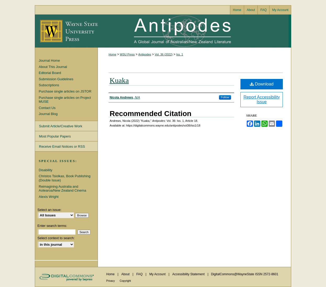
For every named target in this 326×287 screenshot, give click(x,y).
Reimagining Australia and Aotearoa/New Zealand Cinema (62, 189)
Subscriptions (49, 85)
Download (262, 84)
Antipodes (193, 31)
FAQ (139, 274)
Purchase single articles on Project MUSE (65, 100)
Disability (45, 170)
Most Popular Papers (55, 136)
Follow (225, 97)
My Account (157, 274)
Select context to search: (56, 238)
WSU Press (127, 54)
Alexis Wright (49, 197)
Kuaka (119, 80)
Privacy (111, 280)
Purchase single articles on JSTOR (65, 91)
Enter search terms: (52, 226)
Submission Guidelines (56, 79)
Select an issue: (49, 210)
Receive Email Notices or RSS (62, 146)
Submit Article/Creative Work (60, 126)
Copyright (125, 280)
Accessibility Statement (189, 274)
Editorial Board (50, 73)
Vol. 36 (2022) (164, 54)
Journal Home (49, 60)
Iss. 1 (179, 54)
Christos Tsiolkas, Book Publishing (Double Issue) (65, 178)
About (126, 274)
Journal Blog (48, 114)
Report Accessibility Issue (262, 99)
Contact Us (47, 108)
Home (112, 54)
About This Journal (53, 67)
